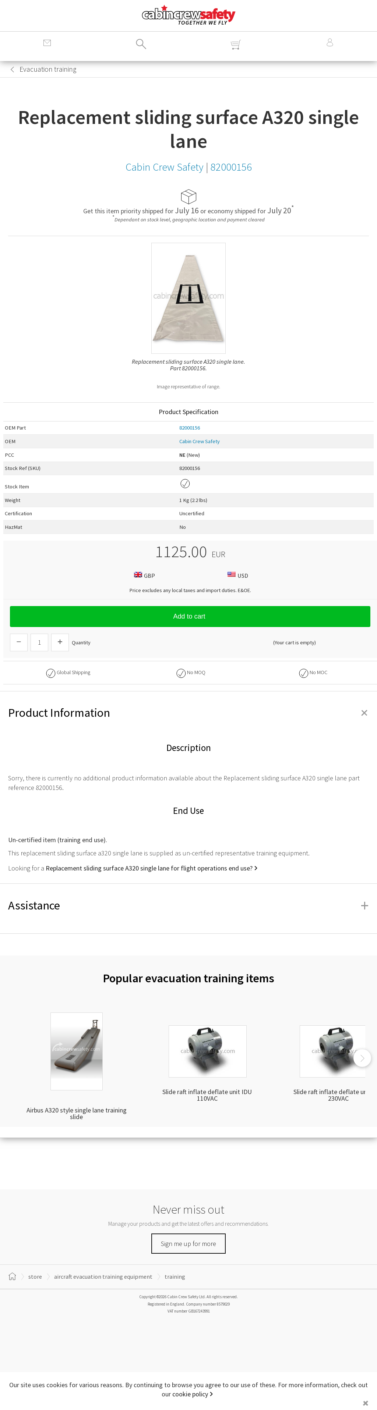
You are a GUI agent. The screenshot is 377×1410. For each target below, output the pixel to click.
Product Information (188, 712)
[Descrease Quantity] (19, 642)
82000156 (189, 427)
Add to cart (190, 616)
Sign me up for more (188, 1243)
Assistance (188, 905)
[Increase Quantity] (60, 642)
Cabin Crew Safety (199, 441)
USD (237, 575)
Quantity (81, 642)
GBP (143, 575)
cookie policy (190, 1394)
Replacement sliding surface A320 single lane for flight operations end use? (149, 868)
